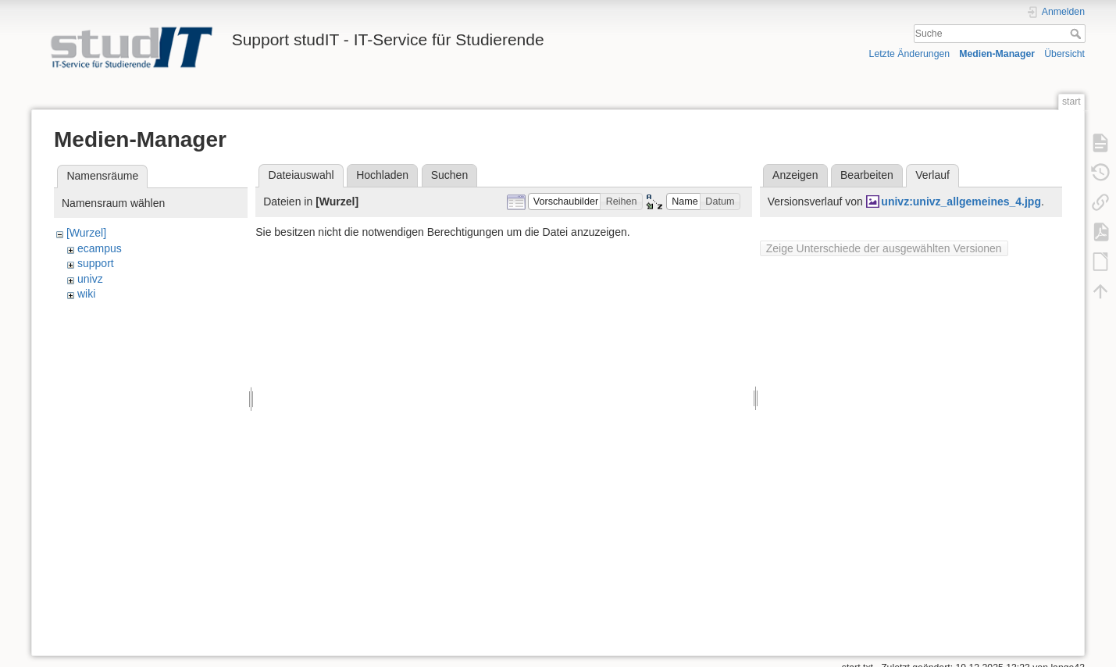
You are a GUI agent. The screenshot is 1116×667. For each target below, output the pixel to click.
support (95, 263)
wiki (86, 293)
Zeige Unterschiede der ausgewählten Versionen (884, 248)
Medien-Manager (997, 53)
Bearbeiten (866, 175)
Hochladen (382, 175)
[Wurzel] (86, 232)
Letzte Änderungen (909, 53)
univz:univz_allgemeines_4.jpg (961, 201)
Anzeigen (795, 175)
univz (90, 279)
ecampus (99, 248)
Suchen (449, 175)
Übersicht (1064, 53)
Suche (1077, 33)
